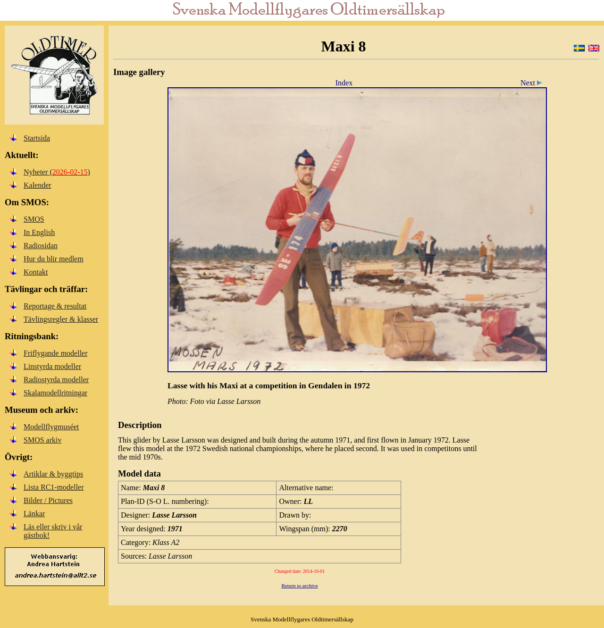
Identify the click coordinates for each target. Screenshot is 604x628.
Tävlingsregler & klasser (61, 319)
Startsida (37, 138)
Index (344, 83)
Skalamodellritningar (55, 393)
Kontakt (36, 272)
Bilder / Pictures (48, 500)
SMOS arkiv (42, 440)
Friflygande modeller (56, 353)
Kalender (37, 185)
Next (532, 83)
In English (39, 232)
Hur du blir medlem (54, 259)
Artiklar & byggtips (53, 474)
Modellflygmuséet (51, 427)
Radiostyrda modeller (56, 380)
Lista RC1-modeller (54, 487)
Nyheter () (57, 172)
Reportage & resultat (55, 306)
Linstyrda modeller (52, 366)
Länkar (34, 514)
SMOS (34, 219)
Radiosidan (41, 246)
